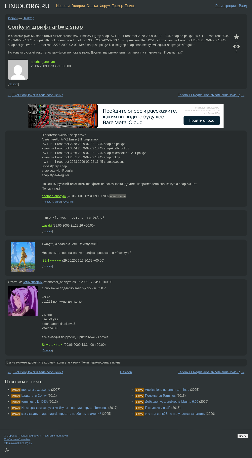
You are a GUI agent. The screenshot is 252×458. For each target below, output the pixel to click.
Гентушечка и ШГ (158, 407)
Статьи (92, 6)
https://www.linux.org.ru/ (18, 442)
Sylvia (46, 344)
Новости (63, 6)
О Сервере (11, 435)
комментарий (33, 282)
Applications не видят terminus (167, 389)
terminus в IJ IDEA (34, 401)
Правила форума (30, 435)
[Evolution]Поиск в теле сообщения (37, 95)
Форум (105, 6)
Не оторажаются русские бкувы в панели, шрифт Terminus (64, 407)
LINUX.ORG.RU (27, 6)
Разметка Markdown (55, 435)
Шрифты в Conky (34, 395)
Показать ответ (52, 201)
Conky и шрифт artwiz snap (45, 26)
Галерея (78, 6)
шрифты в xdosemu (35, 389)
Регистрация (225, 6)
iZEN (45, 260)
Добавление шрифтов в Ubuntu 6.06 (171, 401)
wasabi (47, 225)
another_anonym (43, 61)
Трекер (117, 6)
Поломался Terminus (160, 395)
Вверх (242, 436)
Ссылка (13, 84)
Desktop (28, 18)
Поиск (130, 6)
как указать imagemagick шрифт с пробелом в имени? (61, 413)
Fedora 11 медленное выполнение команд (209, 95)
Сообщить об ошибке (17, 439)
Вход (243, 6)
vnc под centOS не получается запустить (175, 413)
